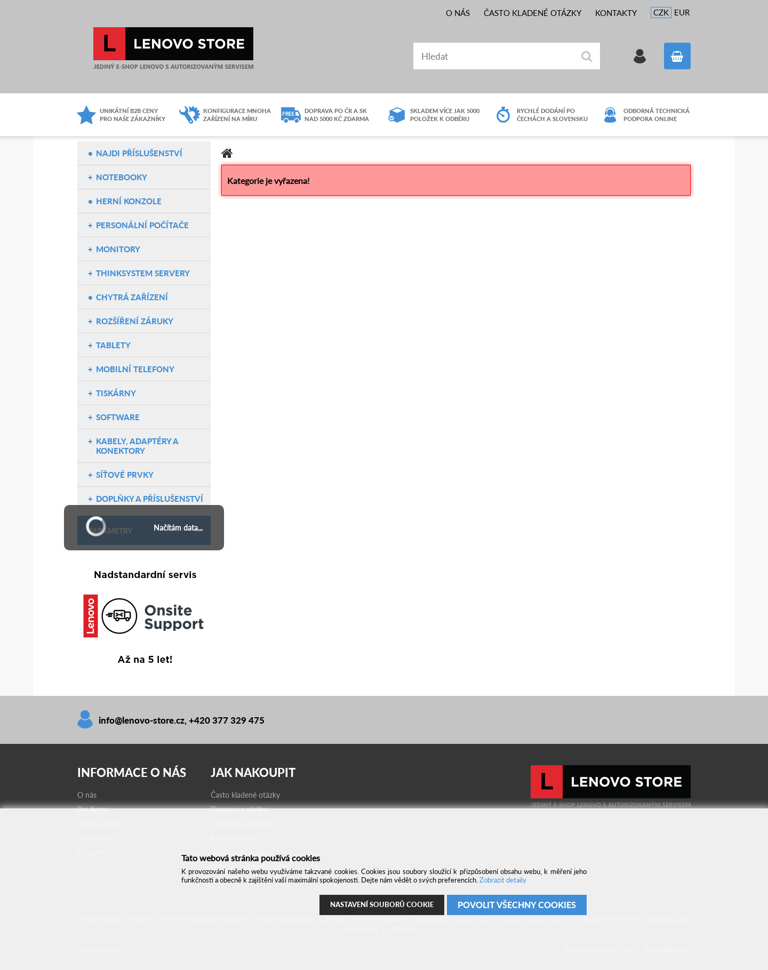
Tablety (113, 345)
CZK (661, 12)
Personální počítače (142, 225)
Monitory (118, 249)
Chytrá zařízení (132, 297)
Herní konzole (129, 201)
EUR (682, 12)
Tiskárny (116, 393)
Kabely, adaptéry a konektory (137, 445)
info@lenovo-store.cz (142, 720)
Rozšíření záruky (134, 321)
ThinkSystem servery (143, 273)
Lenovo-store (173, 48)
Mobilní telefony (135, 369)
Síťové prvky (125, 474)
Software (118, 417)
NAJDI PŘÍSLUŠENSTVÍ (139, 153)
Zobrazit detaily (502, 880)
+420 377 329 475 (227, 720)
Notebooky (121, 177)
